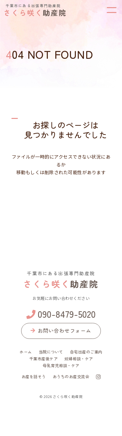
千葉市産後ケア (43, 359)
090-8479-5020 (61, 313)
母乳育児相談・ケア (61, 365)
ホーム (26, 352)
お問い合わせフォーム (61, 330)
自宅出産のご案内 (86, 352)
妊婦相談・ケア (78, 359)
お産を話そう (33, 376)
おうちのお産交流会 (71, 376)
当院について (51, 352)
